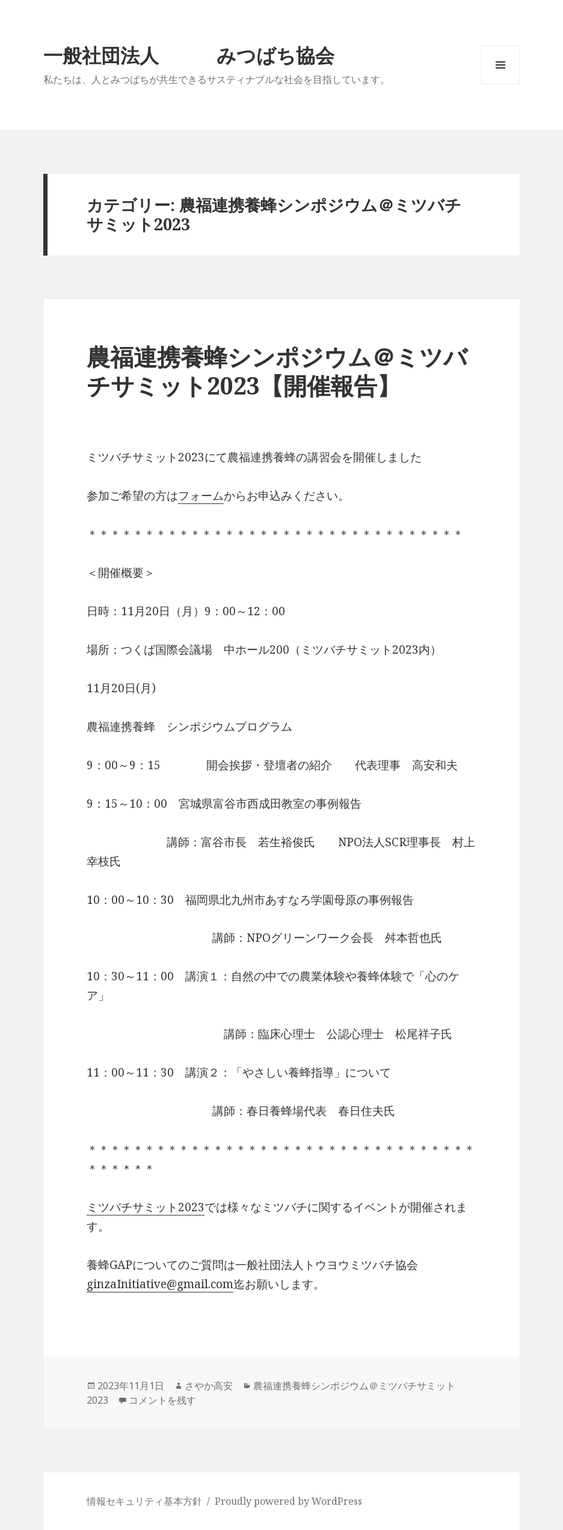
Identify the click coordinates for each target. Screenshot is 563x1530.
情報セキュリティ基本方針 (144, 1501)
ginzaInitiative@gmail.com (160, 1284)
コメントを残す (162, 1400)
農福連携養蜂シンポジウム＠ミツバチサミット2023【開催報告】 (277, 370)
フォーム (201, 495)
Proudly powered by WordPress (288, 1501)
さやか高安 (209, 1385)
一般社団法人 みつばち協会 (188, 55)
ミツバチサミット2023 (146, 1207)
